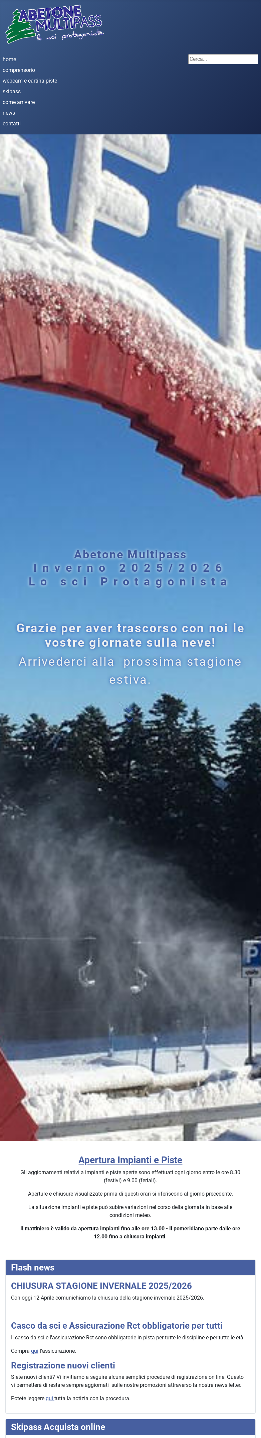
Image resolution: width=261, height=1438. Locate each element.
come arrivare (19, 102)
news (9, 113)
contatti (12, 123)
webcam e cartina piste (30, 81)
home (9, 59)
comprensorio (19, 70)
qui (34, 1351)
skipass (12, 91)
